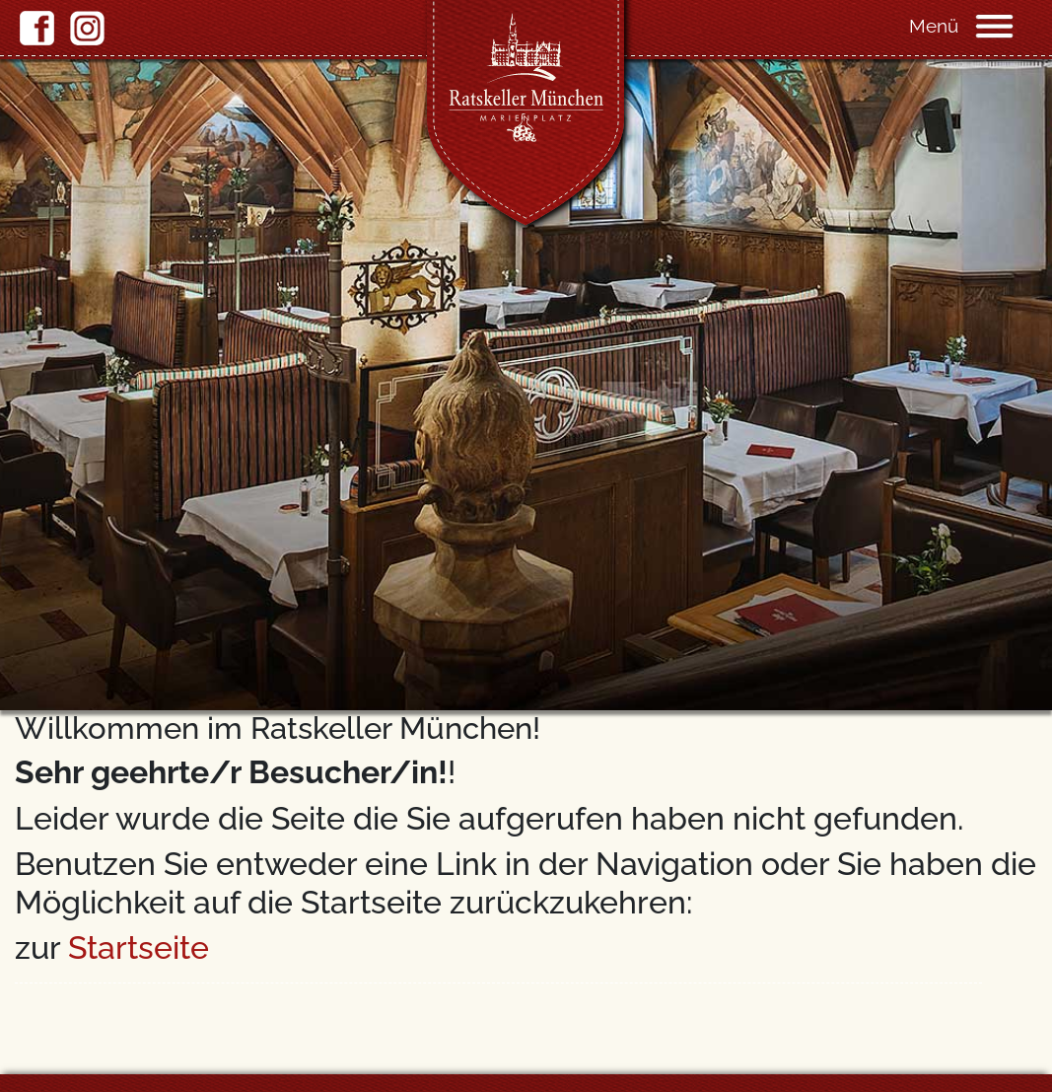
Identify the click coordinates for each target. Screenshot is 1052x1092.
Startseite (138, 947)
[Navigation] (1012, 24)
